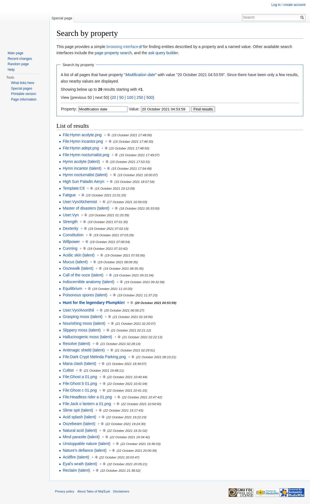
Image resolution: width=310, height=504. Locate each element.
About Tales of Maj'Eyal (94, 491)
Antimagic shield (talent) (83, 350)
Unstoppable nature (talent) (86, 443)
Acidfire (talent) (76, 457)
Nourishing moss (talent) (84, 323)
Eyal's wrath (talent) (80, 464)
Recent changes (20, 59)
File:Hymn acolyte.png (82, 135)
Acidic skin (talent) (79, 255)
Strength (70, 221)
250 (139, 97)
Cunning (70, 248)
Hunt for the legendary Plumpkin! (94, 302)
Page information (24, 99)
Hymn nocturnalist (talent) (85, 174)
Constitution (73, 235)
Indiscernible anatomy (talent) (88, 282)
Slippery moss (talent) (82, 330)
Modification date (140, 74)
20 (114, 97)
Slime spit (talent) (78, 410)
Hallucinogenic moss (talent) (87, 337)
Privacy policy (64, 491)
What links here (22, 83)
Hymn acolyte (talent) (81, 161)
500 (149, 97)
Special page (61, 18)
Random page (18, 64)
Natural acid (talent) (80, 430)
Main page (15, 53)
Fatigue (69, 195)
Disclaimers (121, 491)
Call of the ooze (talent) (83, 275)
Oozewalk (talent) (78, 268)
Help (11, 70)
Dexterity (70, 228)
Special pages (21, 88)
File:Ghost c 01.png (80, 390)
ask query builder (163, 53)
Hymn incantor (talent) (82, 168)
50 (121, 97)
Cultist (68, 370)
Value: (134, 109)
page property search (113, 53)
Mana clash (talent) (79, 363)
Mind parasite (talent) (81, 437)
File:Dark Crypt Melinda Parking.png (94, 357)
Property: (69, 109)
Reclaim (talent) (76, 470)
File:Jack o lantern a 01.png (87, 403)
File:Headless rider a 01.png (87, 397)
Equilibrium (72, 288)
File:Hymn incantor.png (83, 141)
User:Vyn (71, 215)
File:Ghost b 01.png (80, 383)
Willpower (71, 241)
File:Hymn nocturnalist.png (86, 155)
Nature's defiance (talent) (84, 450)
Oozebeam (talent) (79, 423)
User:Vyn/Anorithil (78, 310)
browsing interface (122, 46)
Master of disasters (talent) (86, 208)
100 (130, 97)
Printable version (23, 94)
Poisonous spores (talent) (85, 295)
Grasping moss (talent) (82, 316)
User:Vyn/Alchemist (80, 201)
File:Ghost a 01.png (80, 376)
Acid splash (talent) (79, 417)
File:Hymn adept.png (81, 148)
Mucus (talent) (75, 262)
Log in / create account (289, 5)
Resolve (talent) (76, 343)
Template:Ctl (74, 188)
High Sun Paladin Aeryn (83, 181)
